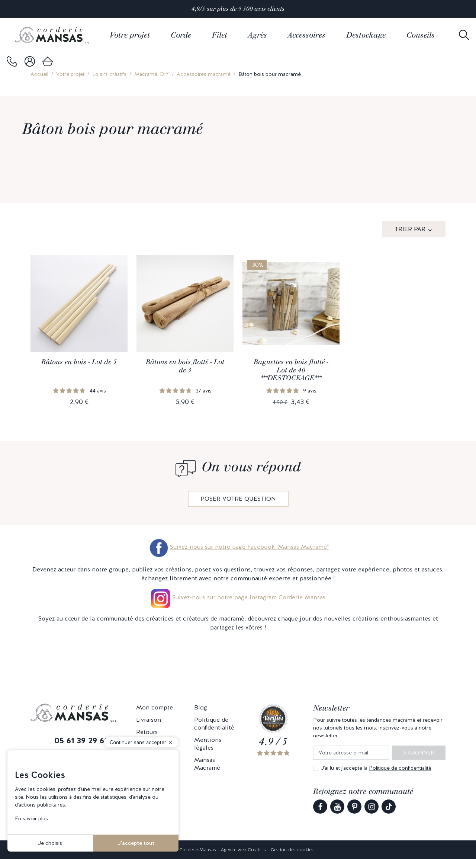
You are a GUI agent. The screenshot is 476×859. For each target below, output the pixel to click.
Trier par (410, 229)
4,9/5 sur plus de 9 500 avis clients (238, 8)
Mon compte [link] (154, 707)
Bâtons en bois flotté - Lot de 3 (185, 366)
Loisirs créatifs (109, 74)
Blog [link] (200, 707)
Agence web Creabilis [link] (243, 850)
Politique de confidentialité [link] (214, 723)
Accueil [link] (39, 74)
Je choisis (50, 843)
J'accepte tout (136, 843)
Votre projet (70, 74)
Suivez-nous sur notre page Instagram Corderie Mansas (248, 597)
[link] (12, 61)
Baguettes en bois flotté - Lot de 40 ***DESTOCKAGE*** (291, 370)
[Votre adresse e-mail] (351, 753)
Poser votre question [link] (238, 499)
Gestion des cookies (292, 850)
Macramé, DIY (151, 74)
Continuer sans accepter (138, 742)
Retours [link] (147, 732)
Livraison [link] (148, 720)
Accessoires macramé (204, 74)
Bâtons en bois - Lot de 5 (79, 362)
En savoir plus (31, 818)
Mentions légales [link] (207, 743)
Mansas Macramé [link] (207, 764)
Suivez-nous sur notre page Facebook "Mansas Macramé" (238, 547)
